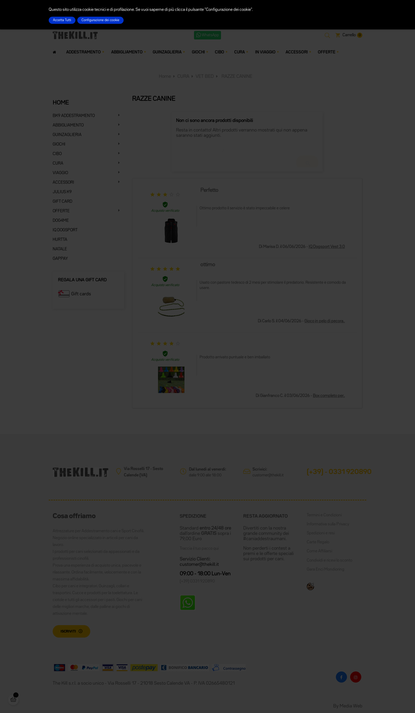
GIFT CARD (62, 202)
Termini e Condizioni (324, 515)
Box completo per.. (329, 396)
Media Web (351, 706)
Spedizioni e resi (321, 533)
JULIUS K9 (62, 192)
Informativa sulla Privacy (328, 524)
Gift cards (81, 294)
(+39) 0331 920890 (197, 581)
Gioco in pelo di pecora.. (324, 321)
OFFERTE (61, 211)
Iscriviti (68, 631)
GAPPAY (60, 259)
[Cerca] (247, 147)
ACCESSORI (63, 182)
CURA (58, 163)
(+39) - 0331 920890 (339, 472)
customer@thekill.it (268, 475)
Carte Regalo (318, 542)
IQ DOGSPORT (65, 230)
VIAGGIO (60, 173)
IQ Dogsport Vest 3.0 (327, 247)
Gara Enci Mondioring (325, 569)
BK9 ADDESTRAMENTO (74, 116)
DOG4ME (61, 221)
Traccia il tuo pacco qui (199, 548)
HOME (61, 103)
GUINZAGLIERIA (67, 135)
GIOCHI (59, 144)
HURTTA (60, 240)
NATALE (60, 249)
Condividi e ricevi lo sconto (329, 560)
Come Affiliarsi (319, 551)
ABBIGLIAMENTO (68, 125)
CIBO (57, 154)
